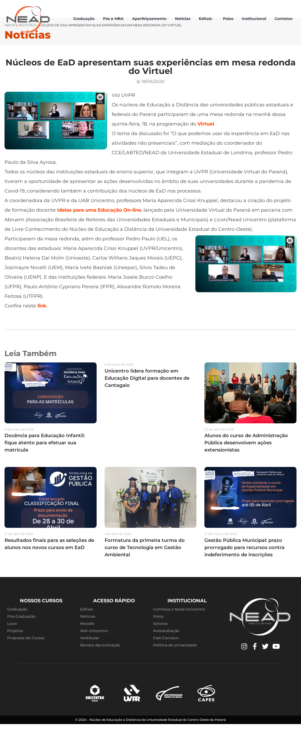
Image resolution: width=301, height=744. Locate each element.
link (41, 325)
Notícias (182, 18)
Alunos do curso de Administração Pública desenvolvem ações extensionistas (246, 463)
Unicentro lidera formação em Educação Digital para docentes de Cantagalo (147, 398)
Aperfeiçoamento (149, 18)
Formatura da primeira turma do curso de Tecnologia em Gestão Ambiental (145, 567)
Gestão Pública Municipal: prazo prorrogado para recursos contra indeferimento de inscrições (244, 567)
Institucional (254, 18)
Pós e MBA (113, 18)
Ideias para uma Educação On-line (99, 230)
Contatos (283, 18)
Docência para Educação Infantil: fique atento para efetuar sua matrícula (45, 463)
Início (10, 45)
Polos (228, 18)
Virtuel (205, 144)
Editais (206, 18)
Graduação (83, 18)
